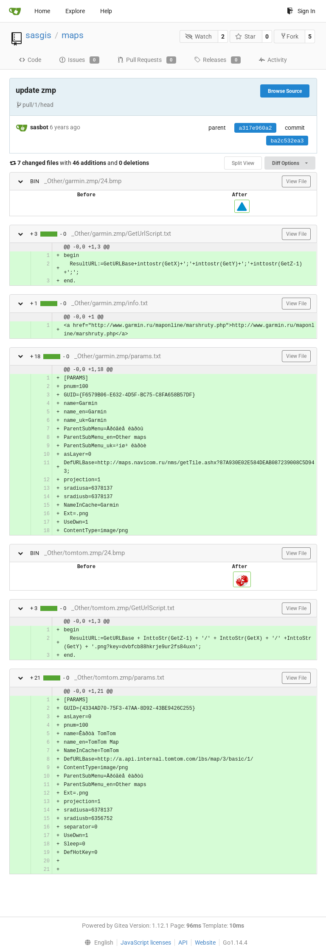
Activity (273, 59)
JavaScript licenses (146, 942)
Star (245, 36)
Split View (243, 163)
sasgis (38, 35)
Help (106, 11)
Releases (217, 60)
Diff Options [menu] (289, 163)
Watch (198, 36)
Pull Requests (146, 60)
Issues (79, 60)
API (183, 942)
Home (42, 11)
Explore (75, 11)
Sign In (301, 11)
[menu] (97, 942)
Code (30, 59)
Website (205, 942)
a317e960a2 (255, 128)
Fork (289, 36)
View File (296, 181)
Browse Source (285, 91)
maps (73, 35)
